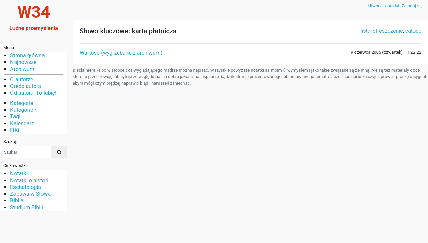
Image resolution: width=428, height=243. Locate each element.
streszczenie (388, 31)
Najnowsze (23, 62)
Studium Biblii (26, 207)
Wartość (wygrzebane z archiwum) (121, 53)
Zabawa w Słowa (30, 194)
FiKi (14, 130)
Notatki (19, 173)
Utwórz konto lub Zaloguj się (395, 5)
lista (365, 31)
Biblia (16, 200)
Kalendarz (22, 123)
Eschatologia (25, 187)
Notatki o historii (30, 180)
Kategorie (21, 103)
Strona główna (27, 55)
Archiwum (22, 69)
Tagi (15, 116)
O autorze (21, 79)
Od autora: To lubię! (33, 93)
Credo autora (25, 86)
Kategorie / (23, 110)
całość (413, 31)
